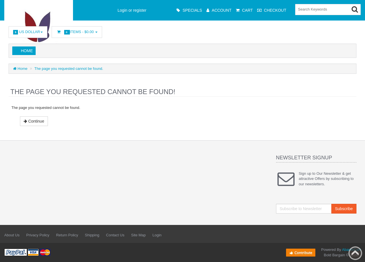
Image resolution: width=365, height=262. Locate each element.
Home (27, 50)
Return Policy (67, 235)
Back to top (355, 253)
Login (157, 235)
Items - (77, 32)
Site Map (138, 235)
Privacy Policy (37, 235)
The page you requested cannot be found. (69, 68)
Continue (34, 121)
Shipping (92, 235)
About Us (11, 235)
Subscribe (344, 208)
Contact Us (115, 235)
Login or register (131, 10)
